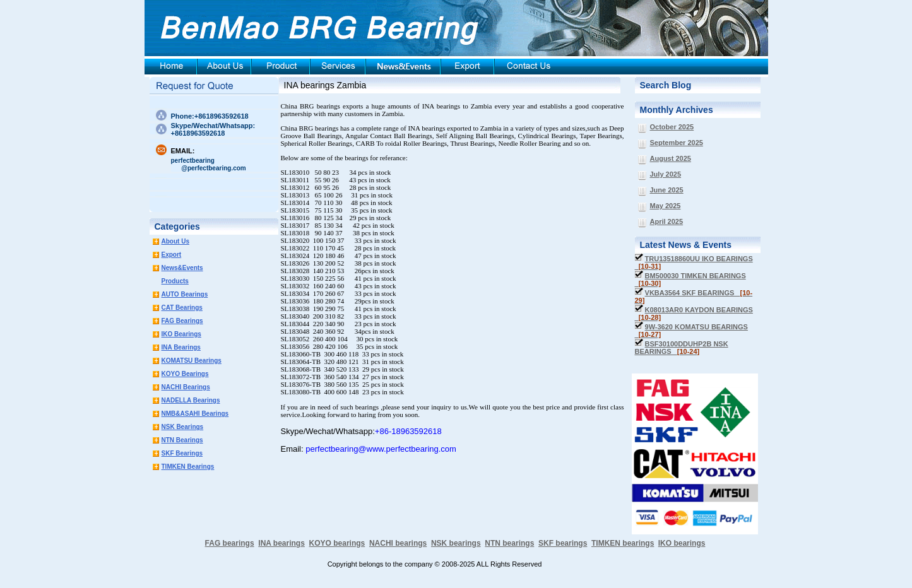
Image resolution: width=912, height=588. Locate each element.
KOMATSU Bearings (192, 360)
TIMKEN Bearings (188, 466)
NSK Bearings (183, 426)
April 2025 (667, 221)
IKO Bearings (181, 334)
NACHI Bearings (186, 387)
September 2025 (676, 142)
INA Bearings (181, 347)
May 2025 (665, 205)
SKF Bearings (182, 453)
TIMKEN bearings (622, 543)
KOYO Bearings (185, 373)
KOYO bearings (337, 543)
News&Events (182, 267)
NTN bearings (509, 543)
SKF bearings (562, 543)
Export (172, 254)
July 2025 (666, 174)
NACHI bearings (398, 543)
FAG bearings (229, 543)
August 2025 (670, 158)
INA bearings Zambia (325, 85)
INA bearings (281, 543)
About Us (175, 241)
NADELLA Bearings (191, 400)
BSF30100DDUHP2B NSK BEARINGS (681, 347)
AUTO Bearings (185, 294)
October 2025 (672, 127)
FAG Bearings (182, 320)
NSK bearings (456, 543)
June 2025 (667, 190)
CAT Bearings (182, 307)
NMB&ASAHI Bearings (195, 413)
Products (175, 281)
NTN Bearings (182, 440)
